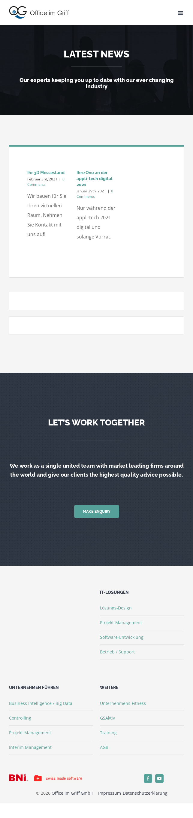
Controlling (20, 718)
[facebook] (148, 778)
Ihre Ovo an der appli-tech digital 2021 (95, 178)
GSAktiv (107, 718)
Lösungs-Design (116, 608)
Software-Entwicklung (121, 637)
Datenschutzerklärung (145, 793)
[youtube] (159, 778)
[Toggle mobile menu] (181, 13)
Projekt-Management (121, 622)
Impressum (110, 793)
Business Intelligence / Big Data (40, 703)
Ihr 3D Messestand (46, 172)
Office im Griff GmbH (72, 793)
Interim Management (30, 747)
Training (108, 732)
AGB (104, 747)
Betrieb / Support (117, 652)
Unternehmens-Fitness (123, 703)
